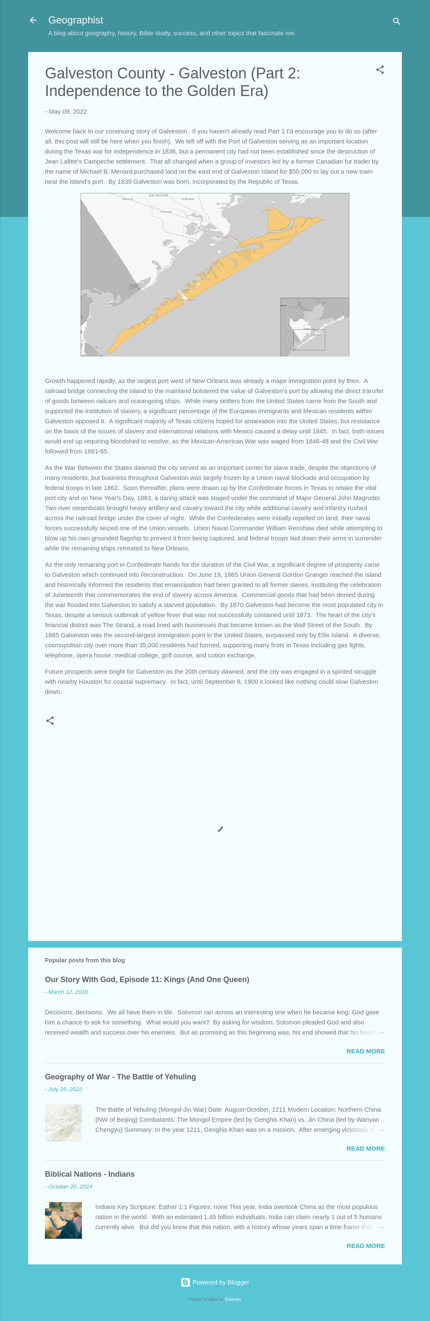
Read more (365, 1051)
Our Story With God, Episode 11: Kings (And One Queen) (147, 979)
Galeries (233, 1299)
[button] (380, 71)
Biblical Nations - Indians (90, 1174)
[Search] (397, 23)
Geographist (75, 20)
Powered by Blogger (215, 1282)
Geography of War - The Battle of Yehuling (120, 1077)
